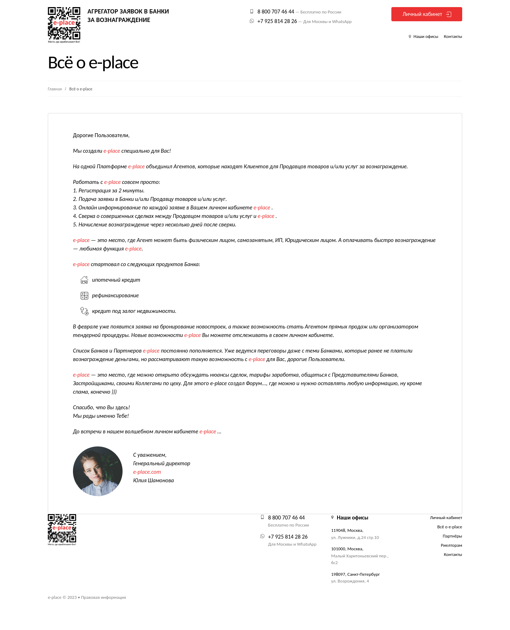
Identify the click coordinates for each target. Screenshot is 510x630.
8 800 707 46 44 (275, 11)
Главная (55, 88)
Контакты (453, 36)
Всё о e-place (449, 526)
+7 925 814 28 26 (277, 21)
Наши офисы (425, 36)
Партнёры (452, 536)
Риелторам (451, 545)
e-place (54, 597)
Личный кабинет (422, 14)
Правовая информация (103, 597)
